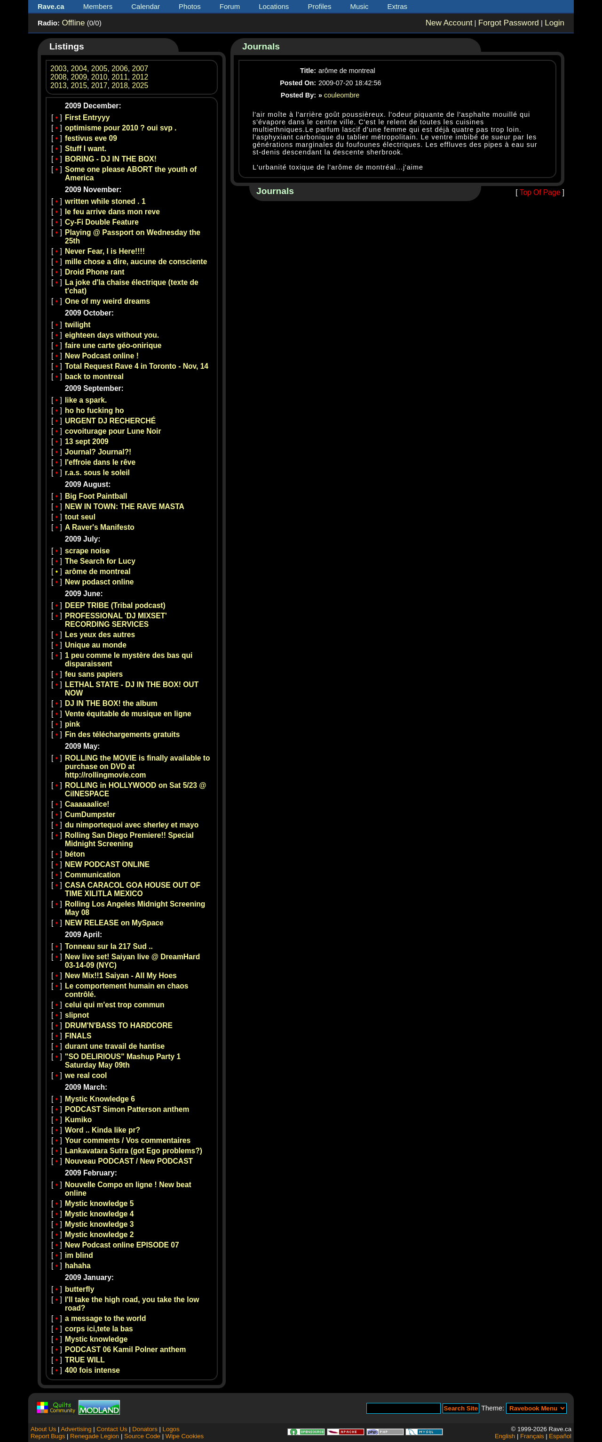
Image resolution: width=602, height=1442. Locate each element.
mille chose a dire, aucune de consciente (136, 262)
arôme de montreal (98, 571)
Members (98, 6)
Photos (190, 6)
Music (359, 6)
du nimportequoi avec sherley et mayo (131, 825)
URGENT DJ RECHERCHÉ (110, 421)
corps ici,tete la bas (99, 1329)
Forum (230, 6)
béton (75, 854)
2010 (99, 77)
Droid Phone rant (95, 272)
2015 (79, 85)
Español (560, 1436)
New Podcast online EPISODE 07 (122, 1245)
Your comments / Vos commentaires (127, 1140)
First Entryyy (87, 117)
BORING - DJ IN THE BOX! (111, 159)
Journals (261, 46)
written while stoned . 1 (105, 201)
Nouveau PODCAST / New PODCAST (129, 1161)
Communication (92, 875)
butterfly (79, 1289)
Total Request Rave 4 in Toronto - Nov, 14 (136, 366)
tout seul (80, 517)
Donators (145, 1429)
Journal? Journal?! (98, 452)
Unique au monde (96, 645)
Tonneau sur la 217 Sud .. (109, 946)
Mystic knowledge (96, 1339)
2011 (119, 77)
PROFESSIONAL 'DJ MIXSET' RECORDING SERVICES (116, 620)
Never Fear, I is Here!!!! (105, 251)
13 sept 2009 (87, 441)
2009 (79, 77)
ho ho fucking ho (94, 410)
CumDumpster (90, 814)
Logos (171, 1429)
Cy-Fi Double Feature (102, 222)
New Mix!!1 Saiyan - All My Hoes (121, 976)
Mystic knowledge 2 (99, 1235)
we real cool (86, 1075)
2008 (58, 77)
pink (72, 724)
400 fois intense (92, 1370)
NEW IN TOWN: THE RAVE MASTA (124, 506)
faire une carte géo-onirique (113, 345)
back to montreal (94, 377)
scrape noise (87, 551)
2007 (140, 69)
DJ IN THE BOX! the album (111, 703)
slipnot (77, 1015)
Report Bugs (48, 1436)
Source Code (142, 1436)
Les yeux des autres (100, 635)
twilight (78, 325)
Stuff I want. (85, 149)
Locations (274, 6)
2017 (99, 85)
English (505, 1436)
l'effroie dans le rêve (100, 462)
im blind (79, 1255)
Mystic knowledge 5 (99, 1203)
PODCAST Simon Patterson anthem (127, 1109)
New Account (449, 22)
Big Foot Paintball (96, 496)
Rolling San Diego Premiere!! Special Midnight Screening (129, 839)
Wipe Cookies (185, 1436)
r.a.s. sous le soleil (97, 473)
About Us (43, 1429)
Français (532, 1436)
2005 (99, 69)
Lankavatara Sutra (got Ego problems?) (133, 1151)
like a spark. (86, 400)
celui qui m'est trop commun (115, 1005)
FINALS (78, 1036)
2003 (58, 69)
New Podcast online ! (102, 356)
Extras (398, 6)
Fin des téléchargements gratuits (122, 734)
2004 (79, 69)
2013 (58, 85)
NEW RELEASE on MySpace (114, 923)
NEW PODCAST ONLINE (107, 864)
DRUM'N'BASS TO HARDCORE (119, 1025)
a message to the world (105, 1318)
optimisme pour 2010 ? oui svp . (120, 128)
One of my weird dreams (107, 301)
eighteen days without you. (112, 335)
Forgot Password (508, 22)
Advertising (76, 1429)
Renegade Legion (94, 1436)
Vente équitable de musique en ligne (128, 714)
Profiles (319, 6)
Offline (73, 22)
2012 (140, 77)
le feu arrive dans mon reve (112, 212)
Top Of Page (540, 192)
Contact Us (111, 1429)
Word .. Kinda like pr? (102, 1130)
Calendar (145, 6)
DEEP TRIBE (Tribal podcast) (115, 605)
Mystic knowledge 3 (99, 1224)
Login (554, 22)
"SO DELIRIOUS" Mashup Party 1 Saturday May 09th (123, 1061)
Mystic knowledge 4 (99, 1214)
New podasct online (99, 582)
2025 (140, 85)
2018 (119, 85)
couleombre (341, 95)
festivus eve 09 (91, 138)
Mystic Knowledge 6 (100, 1099)
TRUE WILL (85, 1360)
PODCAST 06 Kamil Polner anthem (125, 1349)
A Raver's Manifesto (100, 527)
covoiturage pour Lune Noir (113, 431)
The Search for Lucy (100, 561)
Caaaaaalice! (87, 804)
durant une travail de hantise (115, 1046)
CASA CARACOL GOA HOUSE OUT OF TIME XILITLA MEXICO (132, 889)
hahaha (78, 1266)
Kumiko (78, 1120)
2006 (119, 69)
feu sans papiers (94, 674)
